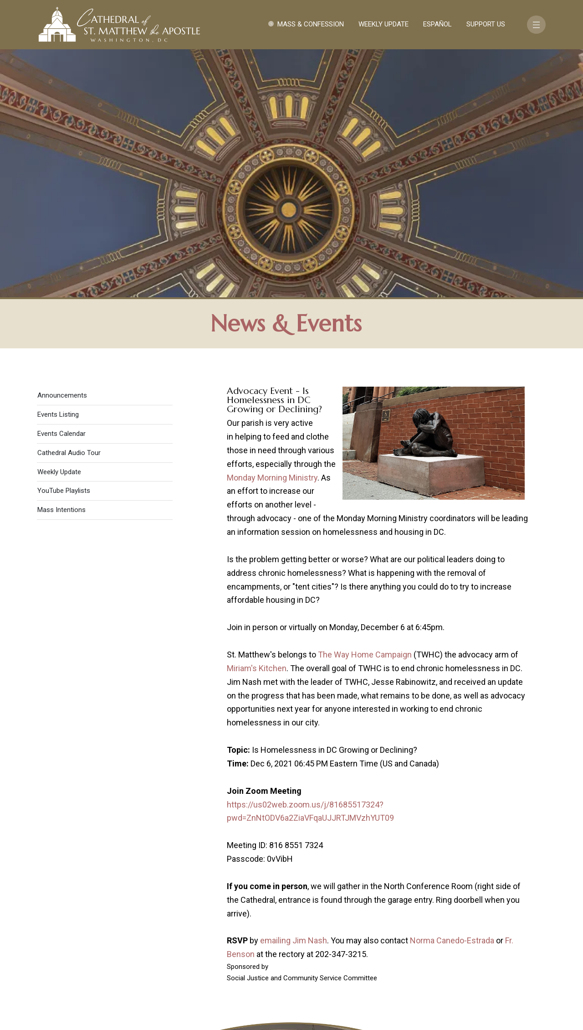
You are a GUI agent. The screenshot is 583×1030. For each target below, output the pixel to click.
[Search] (504, 959)
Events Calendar (61, 189)
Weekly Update (383, 24)
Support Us (485, 24)
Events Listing (58, 170)
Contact (426, 933)
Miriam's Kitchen (256, 423)
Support (471, 933)
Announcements (62, 150)
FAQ (506, 933)
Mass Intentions (61, 265)
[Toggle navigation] (536, 25)
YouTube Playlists (63, 246)
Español (437, 24)
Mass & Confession (310, 24)
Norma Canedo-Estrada (452, 695)
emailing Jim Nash (293, 695)
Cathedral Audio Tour (69, 208)
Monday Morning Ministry (272, 232)
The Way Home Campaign (365, 409)
